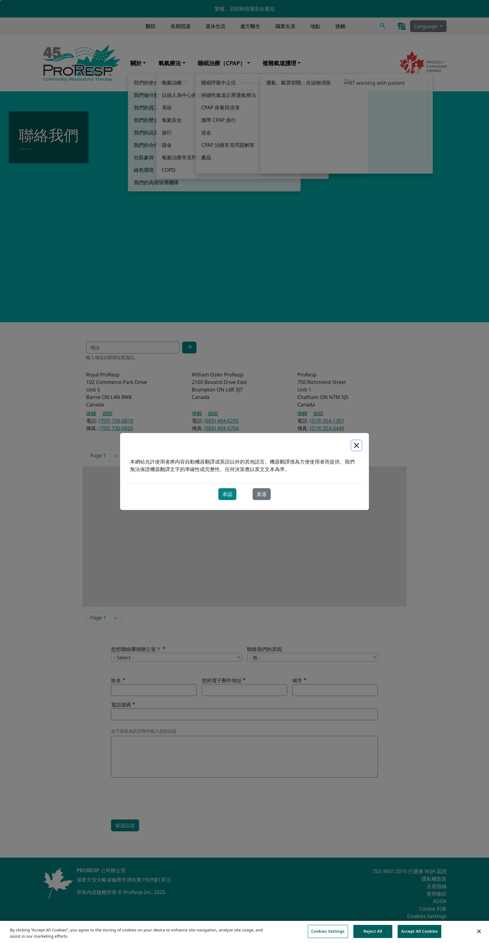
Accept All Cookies (419, 931)
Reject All (373, 931)
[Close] (356, 445)
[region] (244, 932)
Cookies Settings (328, 931)
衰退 (262, 494)
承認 (227, 494)
